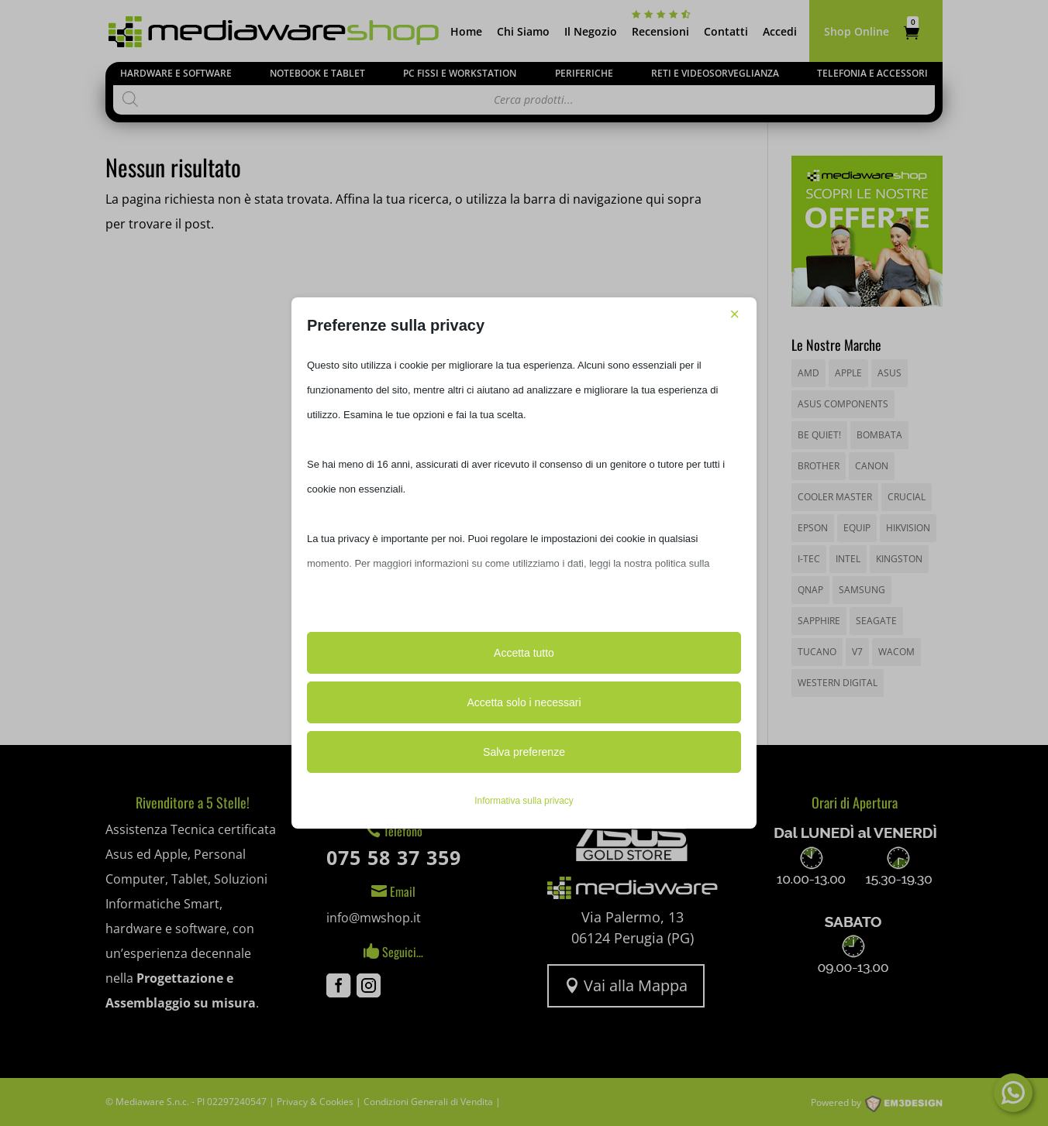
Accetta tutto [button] (524, 653)
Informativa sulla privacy (524, 800)
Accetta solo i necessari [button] (524, 702)
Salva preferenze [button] (524, 752)
